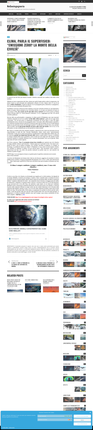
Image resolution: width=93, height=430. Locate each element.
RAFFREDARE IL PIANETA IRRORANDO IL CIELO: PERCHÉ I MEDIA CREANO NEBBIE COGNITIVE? (16, 20)
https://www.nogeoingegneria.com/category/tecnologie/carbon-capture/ (34, 197)
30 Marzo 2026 (10, 287)
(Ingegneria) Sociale (72, 114)
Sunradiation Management (74, 121)
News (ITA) (68, 90)
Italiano (11, 2)
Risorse (70, 111)
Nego (82, 420)
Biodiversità (71, 130)
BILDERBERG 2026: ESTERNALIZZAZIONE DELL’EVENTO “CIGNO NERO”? (76, 20)
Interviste (68, 94)
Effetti (67, 128)
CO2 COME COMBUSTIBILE (31, 280)
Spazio (69, 126)
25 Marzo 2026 (46, 284)
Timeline (67, 95)
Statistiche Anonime (82, 416)
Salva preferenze (82, 424)
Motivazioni (68, 106)
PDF (24, 194)
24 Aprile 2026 (10, 23)
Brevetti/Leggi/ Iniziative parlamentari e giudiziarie (71, 197)
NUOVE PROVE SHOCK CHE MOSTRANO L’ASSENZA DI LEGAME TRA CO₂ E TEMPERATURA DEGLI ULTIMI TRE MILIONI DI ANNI (14, 283)
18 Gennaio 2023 (12, 55)
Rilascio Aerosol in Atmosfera (75, 119)
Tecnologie (68, 116)
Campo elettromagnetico (71, 137)
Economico (70, 112)
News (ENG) (68, 92)
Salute (69, 133)
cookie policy (12, 427)
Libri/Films (68, 135)
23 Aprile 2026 (30, 26)
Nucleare (70, 124)
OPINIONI (68, 87)
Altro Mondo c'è (69, 139)
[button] (90, 412)
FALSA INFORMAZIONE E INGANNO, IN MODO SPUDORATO (49, 281)
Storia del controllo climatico (74, 97)
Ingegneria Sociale (70, 89)
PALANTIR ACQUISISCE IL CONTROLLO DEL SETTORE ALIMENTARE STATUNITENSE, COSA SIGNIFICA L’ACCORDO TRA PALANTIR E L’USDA (36, 21)
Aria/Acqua (70, 109)
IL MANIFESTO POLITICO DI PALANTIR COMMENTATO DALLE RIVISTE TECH (55, 20)
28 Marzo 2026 (28, 281)
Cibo (69, 107)
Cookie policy (5, 427)
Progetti (70, 102)
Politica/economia (72, 132)
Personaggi (70, 104)
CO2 (8, 37)
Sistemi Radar (71, 118)
